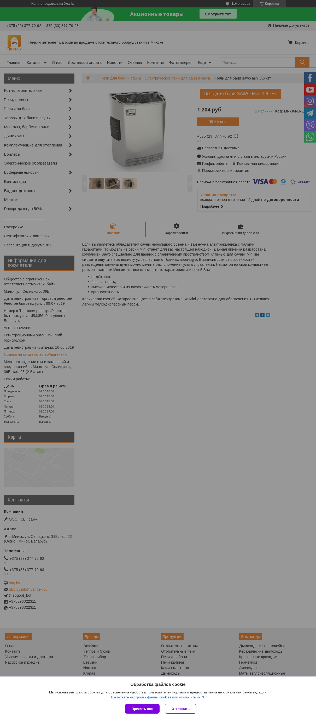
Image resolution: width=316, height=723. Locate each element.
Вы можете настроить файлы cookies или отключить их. (156, 697)
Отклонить (181, 709)
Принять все (142, 709)
